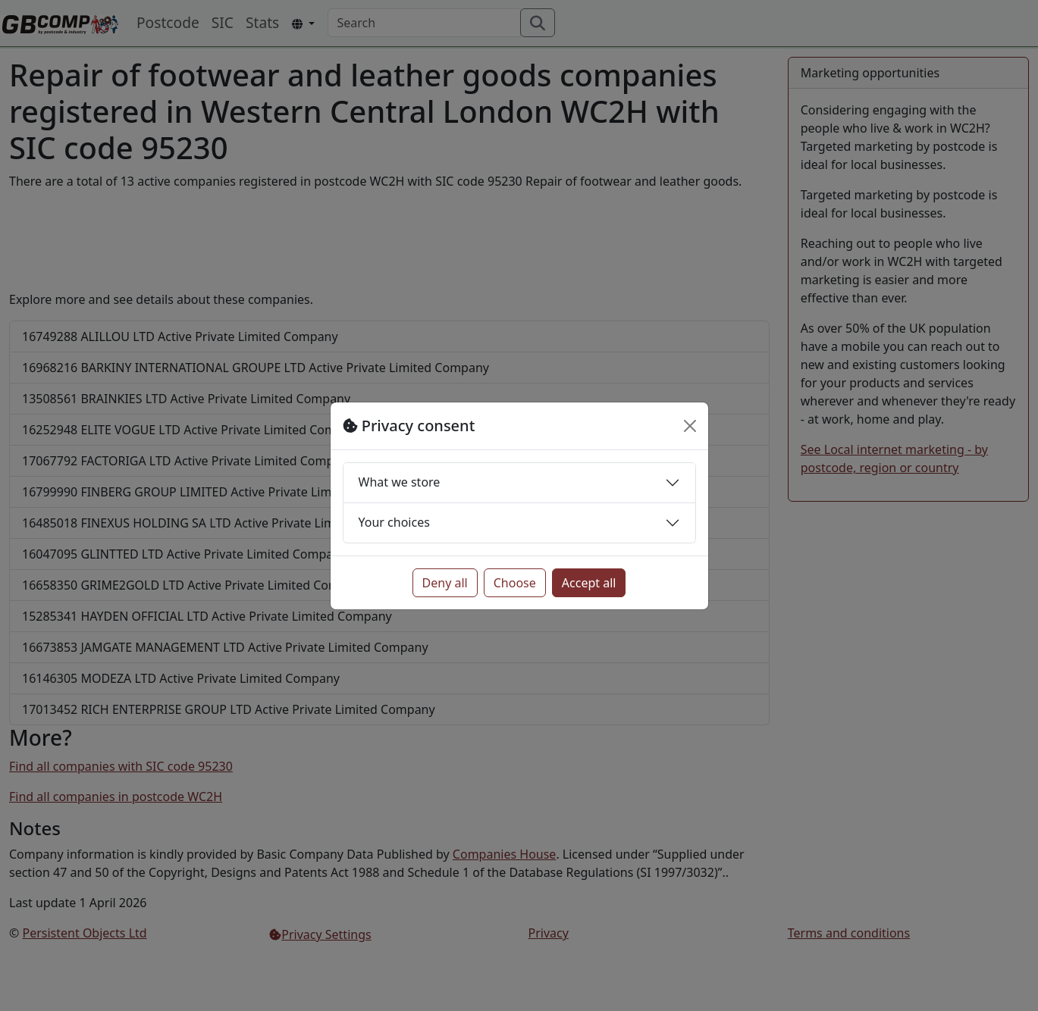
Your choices (394, 522)
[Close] (690, 426)
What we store (400, 482)
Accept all (589, 582)
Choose (515, 582)
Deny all (445, 582)
